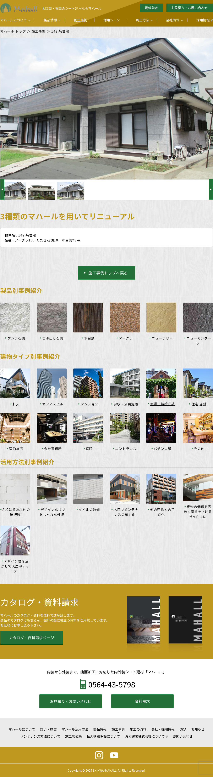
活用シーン (111, 19)
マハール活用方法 (75, 729)
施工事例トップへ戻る (108, 272)
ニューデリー (162, 338)
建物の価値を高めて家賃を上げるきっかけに (198, 511)
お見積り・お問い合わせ (189, 7)
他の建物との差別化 (162, 512)
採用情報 (204, 19)
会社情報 (172, 19)
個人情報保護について (103, 736)
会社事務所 (53, 448)
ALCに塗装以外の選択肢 (16, 512)
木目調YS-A (71, 240)
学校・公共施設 (126, 403)
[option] (41, 191)
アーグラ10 (24, 240)
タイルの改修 (89, 509)
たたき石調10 (47, 240)
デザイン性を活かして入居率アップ (15, 566)
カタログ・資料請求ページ (31, 637)
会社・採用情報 (163, 729)
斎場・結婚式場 (162, 403)
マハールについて (13, 19)
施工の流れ (138, 729)
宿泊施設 (16, 448)
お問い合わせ (183, 736)
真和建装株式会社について (146, 736)
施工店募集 (73, 736)
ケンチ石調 (16, 338)
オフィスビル (52, 403)
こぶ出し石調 (52, 338)
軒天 (16, 403)
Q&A (183, 729)
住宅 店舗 (199, 403)
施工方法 (142, 19)
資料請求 (151, 7)
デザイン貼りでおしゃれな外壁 (52, 512)
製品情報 (50, 19)
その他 (199, 448)
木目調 (89, 338)
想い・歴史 (48, 729)
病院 (89, 448)
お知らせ (197, 729)
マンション (89, 403)
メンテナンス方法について (40, 736)
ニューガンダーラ (199, 340)
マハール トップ (13, 31)
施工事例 (80, 19)
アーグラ (126, 338)
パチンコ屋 (162, 448)
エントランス (125, 448)
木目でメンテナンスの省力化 (126, 512)
